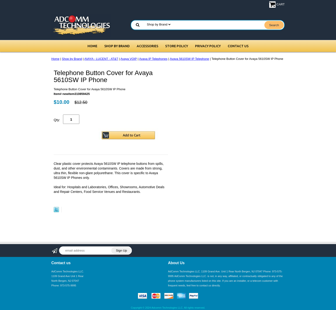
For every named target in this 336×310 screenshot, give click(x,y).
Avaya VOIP (128, 59)
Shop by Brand (117, 46)
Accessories (147, 46)
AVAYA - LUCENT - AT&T (101, 59)
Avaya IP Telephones (153, 59)
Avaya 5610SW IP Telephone (189, 59)
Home (92, 46)
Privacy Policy (208, 46)
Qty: (57, 120)
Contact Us (238, 46)
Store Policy (176, 46)
